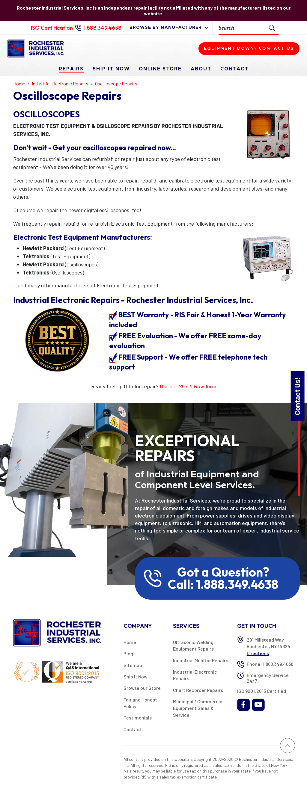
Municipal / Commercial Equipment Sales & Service (198, 708)
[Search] (242, 27)
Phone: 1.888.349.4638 (270, 664)
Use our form (188, 386)
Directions (258, 653)
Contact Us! (297, 396)
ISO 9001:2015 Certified (261, 691)
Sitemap (133, 665)
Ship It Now (111, 69)
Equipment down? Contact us (249, 48)
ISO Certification (52, 27)
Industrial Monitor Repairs (200, 660)
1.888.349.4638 (102, 27)
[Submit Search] (272, 27)
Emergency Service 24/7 (268, 678)
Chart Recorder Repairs (198, 690)
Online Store (160, 69)
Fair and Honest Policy (140, 703)
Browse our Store (142, 688)
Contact (234, 69)
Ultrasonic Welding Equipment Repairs (193, 645)
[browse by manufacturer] (169, 27)
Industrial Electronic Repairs (195, 675)
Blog (128, 653)
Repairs (71, 69)
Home (130, 642)
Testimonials (138, 717)
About (201, 69)
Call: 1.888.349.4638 (223, 584)
